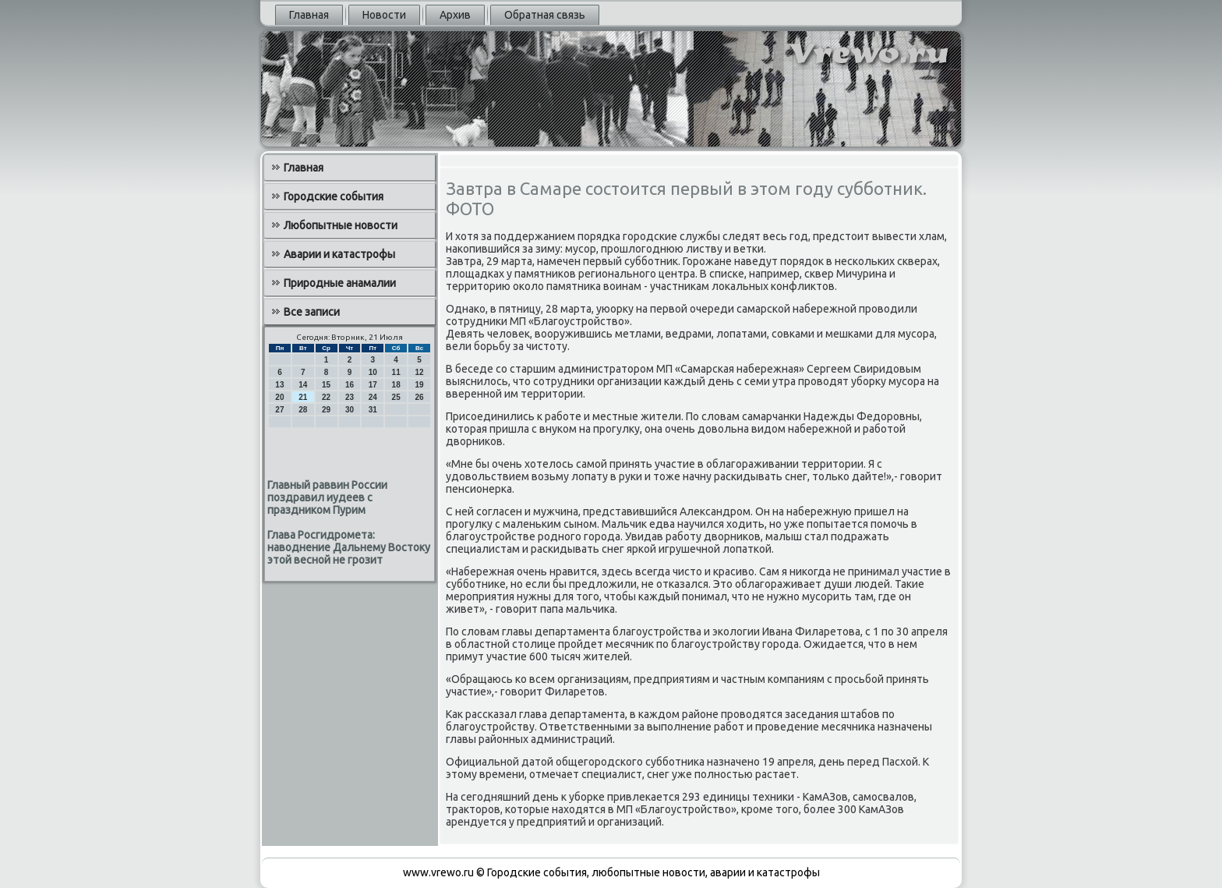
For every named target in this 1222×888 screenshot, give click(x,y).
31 (373, 409)
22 (326, 397)
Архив (455, 15)
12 (419, 372)
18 (396, 384)
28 (302, 409)
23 (349, 397)
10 (373, 372)
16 (349, 384)
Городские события (333, 196)
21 (302, 397)
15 (326, 384)
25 (396, 397)
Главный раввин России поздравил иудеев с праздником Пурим (327, 497)
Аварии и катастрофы (339, 254)
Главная (309, 15)
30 (349, 409)
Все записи (312, 312)
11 (396, 372)
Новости (384, 15)
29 (326, 409)
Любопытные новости (340, 225)
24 (373, 397)
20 (279, 397)
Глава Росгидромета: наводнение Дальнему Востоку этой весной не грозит (348, 547)
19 (419, 384)
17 (373, 384)
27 (279, 409)
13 (279, 384)
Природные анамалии (340, 283)
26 (419, 397)
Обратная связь (544, 15)
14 (302, 384)
